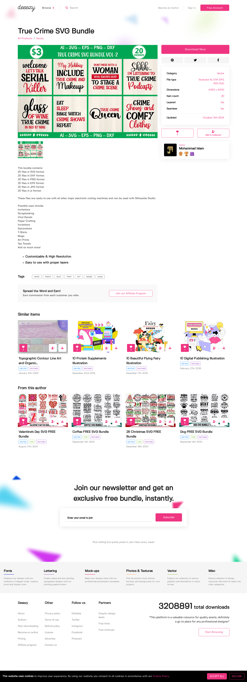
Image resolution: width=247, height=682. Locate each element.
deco (58, 277)
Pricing (22, 639)
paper (36, 277)
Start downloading (28, 626)
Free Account (215, 8)
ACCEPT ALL (217, 676)
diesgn (89, 277)
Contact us (51, 645)
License (49, 632)
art (79, 277)
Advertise (50, 639)
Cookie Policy (161, 676)
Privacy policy (52, 613)
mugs (100, 277)
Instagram (77, 626)
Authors (22, 620)
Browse (51, 8)
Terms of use (52, 620)
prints (48, 277)
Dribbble (76, 613)
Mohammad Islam (191, 148)
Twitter (76, 620)
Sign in (192, 8)
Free (32, 442)
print (69, 277)
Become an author (28, 632)
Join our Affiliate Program (131, 293)
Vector (40, 38)
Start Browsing (214, 632)
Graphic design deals (107, 615)
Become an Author (170, 8)
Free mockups (106, 630)
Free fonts (104, 623)
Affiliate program (27, 645)
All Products (25, 38)
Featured (34, 368)
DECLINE (237, 676)
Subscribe (168, 517)
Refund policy (52, 626)
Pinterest (77, 639)
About (21, 613)
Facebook (77, 632)
